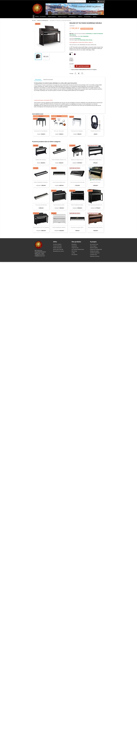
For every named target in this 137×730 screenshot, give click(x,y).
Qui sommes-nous (94, 244)
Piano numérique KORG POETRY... (95, 227)
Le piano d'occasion (57, 246)
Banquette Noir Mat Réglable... (41, 131)
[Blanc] (72, 55)
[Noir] (70, 55)
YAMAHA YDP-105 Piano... (41, 159)
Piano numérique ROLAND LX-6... (95, 205)
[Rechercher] (76, 1)
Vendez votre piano (57, 247)
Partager (75, 73)
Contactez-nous (93, 254)
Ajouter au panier (82, 66)
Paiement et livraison (94, 256)
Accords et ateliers (57, 244)
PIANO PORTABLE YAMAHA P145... (59, 159)
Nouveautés (74, 246)
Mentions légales (94, 247)
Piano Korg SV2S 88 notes (41, 205)
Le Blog (73, 252)
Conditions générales (94, 252)
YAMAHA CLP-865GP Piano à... (77, 159)
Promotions (74, 244)
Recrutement (74, 254)
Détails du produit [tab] (48, 79)
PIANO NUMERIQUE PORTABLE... (41, 182)
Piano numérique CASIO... (59, 205)
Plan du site (74, 251)
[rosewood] (75, 55)
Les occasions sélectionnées (78, 249)
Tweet (78, 73)
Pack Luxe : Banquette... (59, 131)
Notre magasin (93, 246)
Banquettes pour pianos (58, 251)
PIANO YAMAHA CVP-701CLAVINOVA (41, 227)
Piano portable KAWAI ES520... (59, 182)
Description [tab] (38, 79)
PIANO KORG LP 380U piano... (95, 159)
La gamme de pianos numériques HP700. (43, 100)
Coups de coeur (75, 247)
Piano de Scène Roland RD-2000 (77, 182)
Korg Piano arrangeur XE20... (77, 227)
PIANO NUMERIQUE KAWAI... (77, 205)
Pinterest (82, 73)
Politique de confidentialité (96, 249)
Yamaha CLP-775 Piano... (95, 182)
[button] (40, 16)
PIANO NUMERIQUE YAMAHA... (59, 227)
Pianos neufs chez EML (58, 249)
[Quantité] (71, 66)
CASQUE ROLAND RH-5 (96, 131)
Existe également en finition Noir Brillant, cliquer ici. (81, 42)
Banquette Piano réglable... (77, 131)
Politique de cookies (94, 251)
